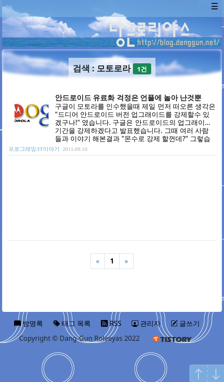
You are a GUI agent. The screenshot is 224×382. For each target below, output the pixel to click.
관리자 (146, 323)
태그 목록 (72, 323)
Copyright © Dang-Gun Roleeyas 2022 (79, 338)
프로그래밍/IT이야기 (34, 149)
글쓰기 (185, 323)
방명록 (28, 323)
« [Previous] (97, 261)
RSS (111, 323)
